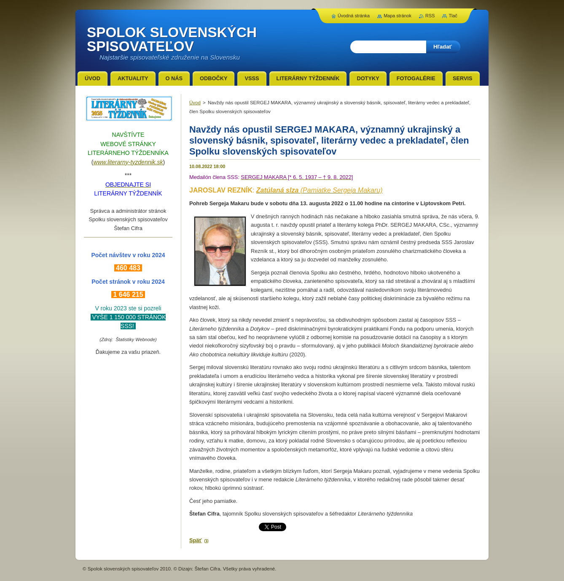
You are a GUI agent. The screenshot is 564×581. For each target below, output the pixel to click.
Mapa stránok (397, 15)
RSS (430, 15)
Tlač (453, 15)
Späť (195, 540)
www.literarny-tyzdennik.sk (128, 162)
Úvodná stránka (354, 15)
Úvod (195, 102)
